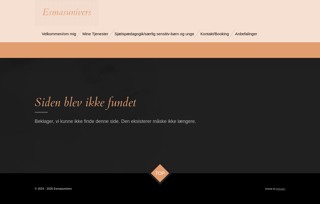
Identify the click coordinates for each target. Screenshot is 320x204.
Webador (280, 189)
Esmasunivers (67, 12)
